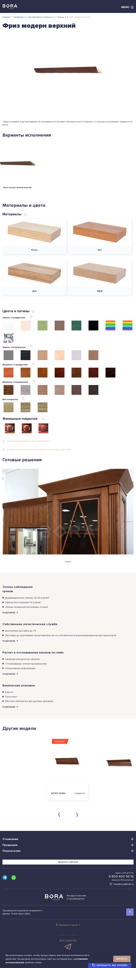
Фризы (61, 17)
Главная (6, 17)
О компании (10, 839)
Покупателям (11, 851)
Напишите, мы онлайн (109, 965)
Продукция (18, 17)
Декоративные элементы (40, 17)
